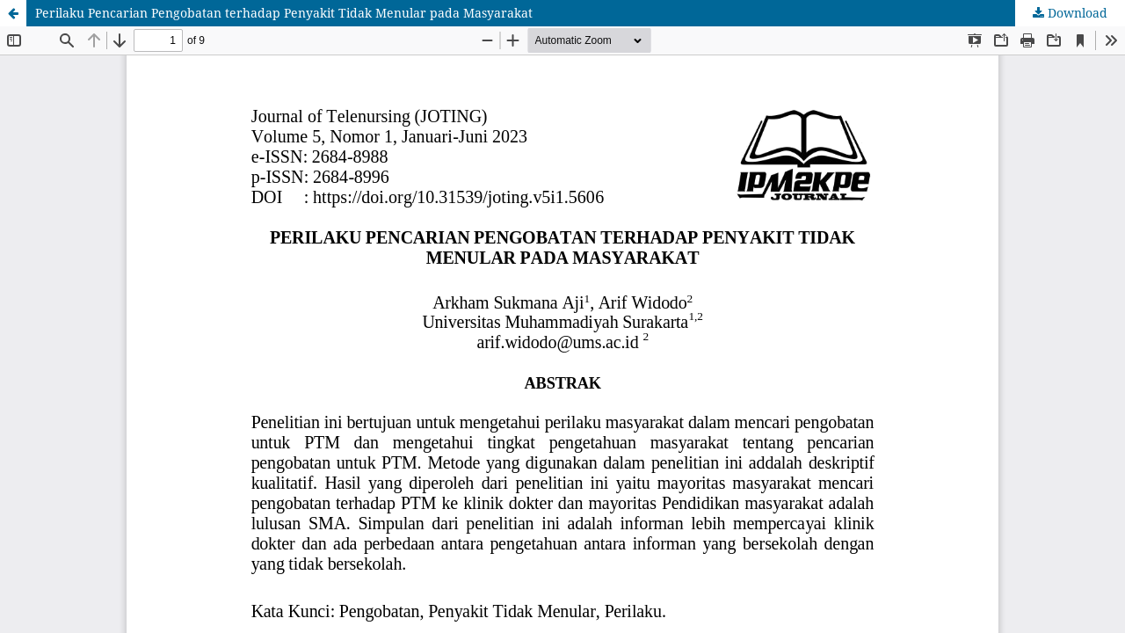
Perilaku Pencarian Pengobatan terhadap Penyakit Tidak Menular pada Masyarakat (284, 12)
